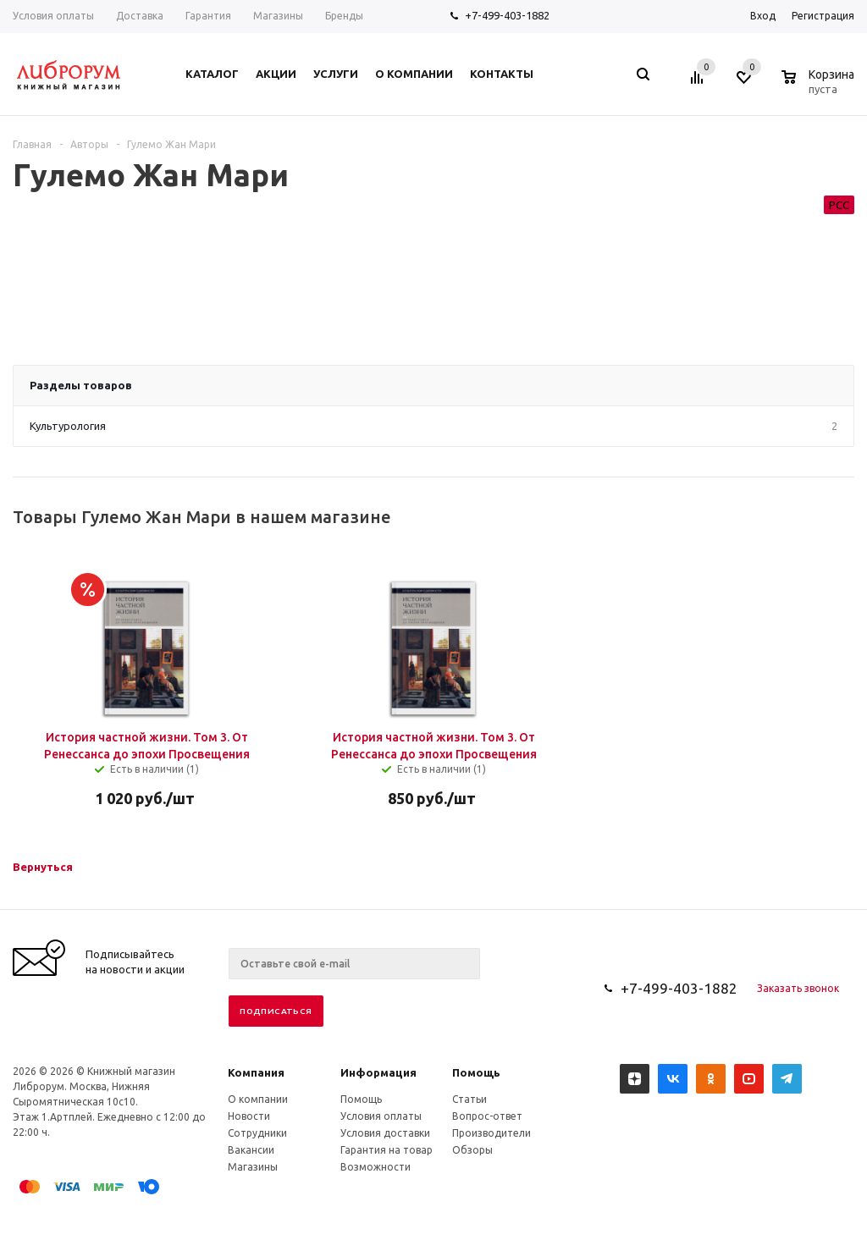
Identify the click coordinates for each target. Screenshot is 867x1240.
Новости (249, 1116)
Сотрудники (257, 1132)
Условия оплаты (381, 1116)
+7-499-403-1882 (507, 15)
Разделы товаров (81, 385)
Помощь (476, 1072)
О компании (258, 1099)
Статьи (469, 1099)
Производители (491, 1132)
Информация (378, 1072)
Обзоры (472, 1149)
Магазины (253, 1166)
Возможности (375, 1166)
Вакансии (251, 1149)
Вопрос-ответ (487, 1116)
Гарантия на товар (386, 1149)
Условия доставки (385, 1132)
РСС (839, 205)
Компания (256, 1072)
